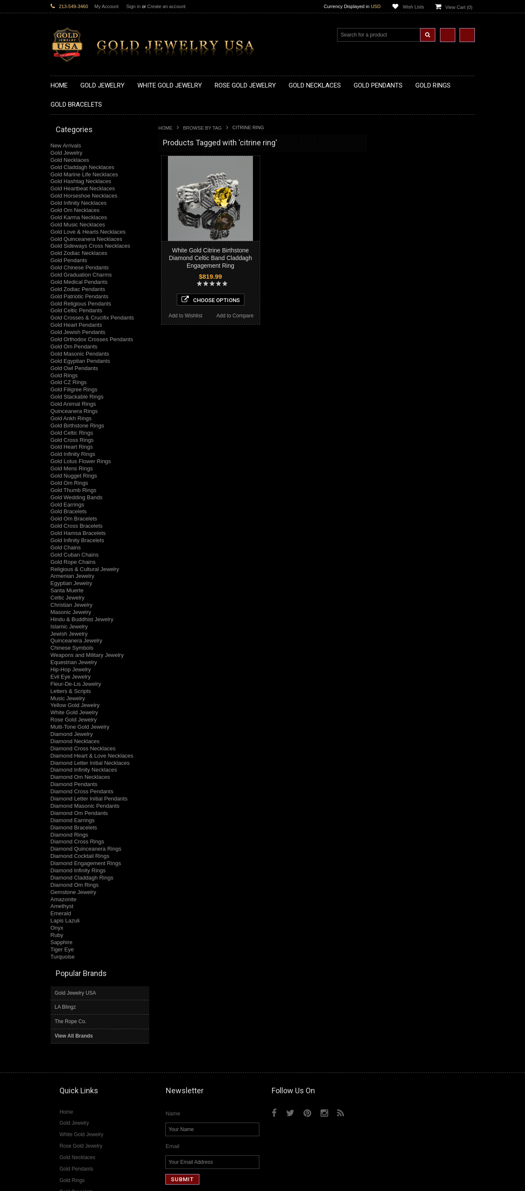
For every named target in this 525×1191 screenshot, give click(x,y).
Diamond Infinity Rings (78, 870)
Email (172, 1063)
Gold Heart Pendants (76, 325)
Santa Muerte (67, 590)
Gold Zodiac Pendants (78, 289)
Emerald (61, 913)
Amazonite (64, 899)
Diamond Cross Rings (77, 841)
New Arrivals (66, 145)
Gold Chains (66, 547)
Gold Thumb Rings (73, 490)
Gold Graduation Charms (81, 275)
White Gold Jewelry (74, 712)
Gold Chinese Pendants (80, 267)
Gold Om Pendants (74, 346)
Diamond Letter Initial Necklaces (90, 763)
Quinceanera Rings (74, 411)
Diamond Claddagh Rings (82, 877)
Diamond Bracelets (74, 827)
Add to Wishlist (185, 316)
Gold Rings (64, 375)
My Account (106, 6)
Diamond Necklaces (75, 741)
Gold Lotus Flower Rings (81, 461)
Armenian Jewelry (72, 576)
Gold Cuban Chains (75, 555)
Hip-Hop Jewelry (71, 669)
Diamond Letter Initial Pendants (89, 798)
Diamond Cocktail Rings (80, 856)
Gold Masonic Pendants (80, 354)
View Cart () (459, 7)
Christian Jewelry (72, 605)
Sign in (133, 6)
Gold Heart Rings (72, 447)
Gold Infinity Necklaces (79, 203)
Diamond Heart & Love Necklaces (92, 756)
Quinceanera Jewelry (76, 640)
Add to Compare (234, 316)
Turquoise (63, 956)
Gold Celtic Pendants (76, 310)
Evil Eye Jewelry (71, 676)
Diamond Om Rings (75, 885)
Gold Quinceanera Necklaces (86, 239)
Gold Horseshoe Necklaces (84, 195)
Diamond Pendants (74, 784)
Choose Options (211, 299)
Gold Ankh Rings (71, 418)
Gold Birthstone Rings (77, 425)
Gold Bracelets (69, 511)
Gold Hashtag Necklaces (81, 181)
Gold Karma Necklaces (79, 217)
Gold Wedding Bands (77, 497)
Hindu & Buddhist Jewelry (82, 619)
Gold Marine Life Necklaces (84, 174)
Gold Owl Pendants (74, 368)
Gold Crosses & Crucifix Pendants (92, 317)
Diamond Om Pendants (79, 813)
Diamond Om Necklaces (80, 777)
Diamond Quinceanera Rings (86, 849)
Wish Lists (413, 6)
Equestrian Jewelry (74, 662)
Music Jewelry (68, 698)
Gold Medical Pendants (79, 282)
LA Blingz (391, 164)
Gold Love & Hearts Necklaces (88, 232)
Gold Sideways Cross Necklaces (91, 246)
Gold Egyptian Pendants (80, 361)
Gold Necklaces (70, 160)
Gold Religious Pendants (81, 303)
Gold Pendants (69, 260)
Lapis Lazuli (65, 920)
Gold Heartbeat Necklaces (83, 188)
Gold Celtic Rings (72, 433)
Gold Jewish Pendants (78, 332)
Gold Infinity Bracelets (77, 540)
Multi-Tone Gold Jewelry (80, 727)
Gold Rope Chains (73, 562)
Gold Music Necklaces (78, 224)
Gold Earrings (67, 504)
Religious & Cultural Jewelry (85, 569)
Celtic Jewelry (68, 597)
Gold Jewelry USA (401, 149)
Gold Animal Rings (73, 404)
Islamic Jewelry (69, 626)
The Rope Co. (396, 178)
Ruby (57, 935)
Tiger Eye (62, 949)
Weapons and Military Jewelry (87, 655)
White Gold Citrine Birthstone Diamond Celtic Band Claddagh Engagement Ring (210, 258)
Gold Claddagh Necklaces (82, 167)
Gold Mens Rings (72, 468)
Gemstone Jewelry (73, 892)
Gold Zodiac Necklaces (79, 253)
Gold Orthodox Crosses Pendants (92, 339)
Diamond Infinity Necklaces (84, 770)
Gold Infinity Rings (73, 454)
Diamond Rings (69, 835)
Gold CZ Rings (69, 382)
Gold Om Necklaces (75, 210)
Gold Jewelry (66, 153)
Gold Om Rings (69, 483)
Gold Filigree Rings (74, 389)
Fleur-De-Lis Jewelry (76, 684)
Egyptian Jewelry (71, 583)
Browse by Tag (202, 127)
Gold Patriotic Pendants (80, 296)
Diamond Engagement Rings (86, 863)
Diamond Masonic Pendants (85, 806)
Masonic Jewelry (71, 612)
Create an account (166, 6)
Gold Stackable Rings (77, 396)
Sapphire (62, 942)
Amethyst (62, 906)
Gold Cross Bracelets (77, 526)
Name (172, 1030)
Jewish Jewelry (69, 634)
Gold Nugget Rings (74, 475)
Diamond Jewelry (72, 734)
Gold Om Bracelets (74, 518)
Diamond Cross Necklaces (83, 748)
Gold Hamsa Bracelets (78, 533)
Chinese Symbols (72, 648)
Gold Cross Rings (72, 440)
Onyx (57, 928)
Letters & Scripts (71, 691)
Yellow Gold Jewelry (75, 705)
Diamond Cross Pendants (82, 791)
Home (166, 127)
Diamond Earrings (73, 820)
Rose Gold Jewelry (74, 719)
